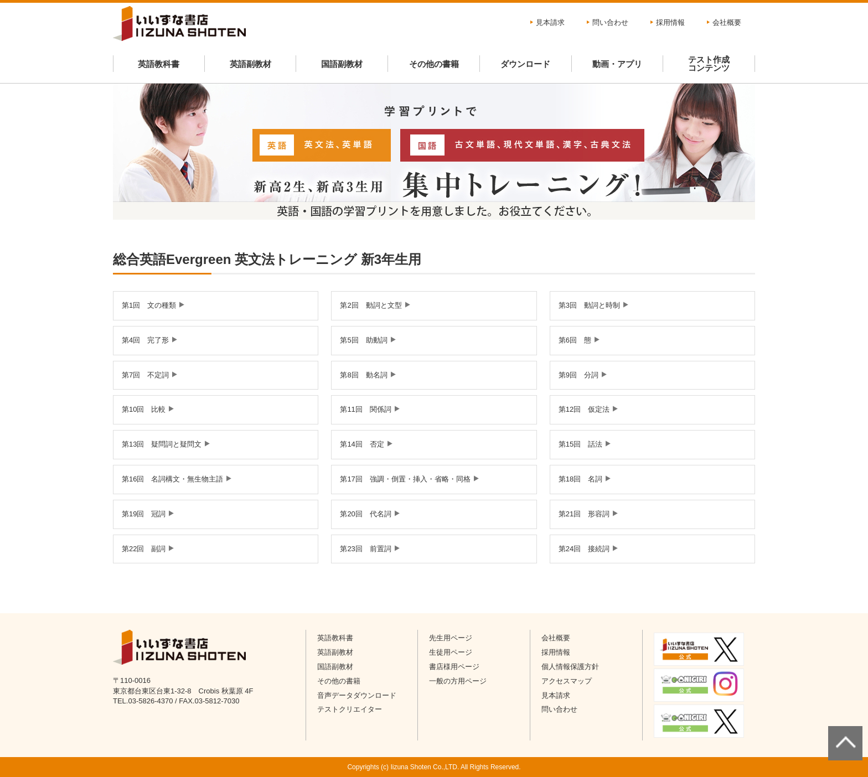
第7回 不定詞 (145, 375)
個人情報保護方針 (570, 666)
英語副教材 (250, 64)
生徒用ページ (450, 652)
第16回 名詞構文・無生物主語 (172, 479)
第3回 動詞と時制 (589, 305)
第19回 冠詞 (144, 514)
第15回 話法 (580, 444)
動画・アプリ (617, 64)
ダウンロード (525, 64)
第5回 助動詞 (363, 340)
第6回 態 (575, 340)
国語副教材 (342, 64)
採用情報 (670, 22)
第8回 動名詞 (363, 375)
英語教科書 (158, 64)
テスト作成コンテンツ (709, 63)
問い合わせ (610, 22)
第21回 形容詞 (584, 514)
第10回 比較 (144, 409)
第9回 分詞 (578, 375)
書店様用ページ (454, 666)
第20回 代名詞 (365, 514)
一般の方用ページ (458, 681)
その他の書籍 (434, 64)
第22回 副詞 (144, 549)
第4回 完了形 (145, 340)
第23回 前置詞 (365, 549)
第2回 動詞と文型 (370, 305)
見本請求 (550, 22)
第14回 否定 (362, 444)
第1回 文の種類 (149, 305)
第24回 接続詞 (584, 549)
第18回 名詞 (580, 479)
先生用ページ (450, 638)
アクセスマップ (566, 681)
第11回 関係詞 (365, 409)
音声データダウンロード (356, 695)
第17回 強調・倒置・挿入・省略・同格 (405, 479)
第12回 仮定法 (584, 409)
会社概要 (726, 22)
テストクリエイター (349, 709)
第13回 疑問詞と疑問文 (162, 444)
